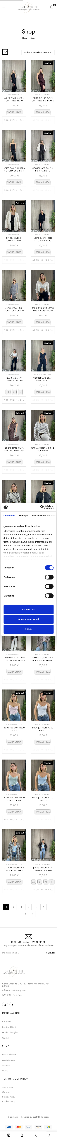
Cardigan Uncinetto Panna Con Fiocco (43, 309)
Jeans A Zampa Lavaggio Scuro (14, 379)
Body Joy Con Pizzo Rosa (14, 729)
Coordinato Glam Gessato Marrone (14, 449)
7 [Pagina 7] (51, 907)
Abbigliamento (14, 95)
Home (24, 38)
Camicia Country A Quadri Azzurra (14, 869)
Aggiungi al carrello (15, 120)
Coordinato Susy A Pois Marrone (42, 169)
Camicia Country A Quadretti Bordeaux (43, 659)
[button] (51, 6)
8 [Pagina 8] (25, 914)
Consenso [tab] (9, 515)
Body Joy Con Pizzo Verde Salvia (14, 799)
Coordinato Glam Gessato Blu (42, 379)
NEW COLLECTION (43, 374)
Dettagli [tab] (23, 515)
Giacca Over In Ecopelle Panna (14, 239)
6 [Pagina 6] (43, 907)
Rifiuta (28, 629)
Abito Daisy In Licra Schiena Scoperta (14, 169)
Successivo (33, 914)
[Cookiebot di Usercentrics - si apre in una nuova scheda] (41, 507)
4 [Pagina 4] (28, 907)
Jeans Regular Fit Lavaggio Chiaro (42, 869)
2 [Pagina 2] (13, 907)
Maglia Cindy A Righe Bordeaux (42, 449)
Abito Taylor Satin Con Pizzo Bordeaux (43, 99)
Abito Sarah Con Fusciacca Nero (43, 239)
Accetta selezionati (28, 619)
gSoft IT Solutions (41, 1116)
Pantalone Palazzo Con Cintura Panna (14, 659)
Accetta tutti (28, 609)
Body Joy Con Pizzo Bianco (42, 729)
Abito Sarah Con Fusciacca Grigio (14, 309)
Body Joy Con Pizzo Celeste (42, 799)
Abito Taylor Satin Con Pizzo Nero (14, 99)
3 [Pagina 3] (21, 907)
